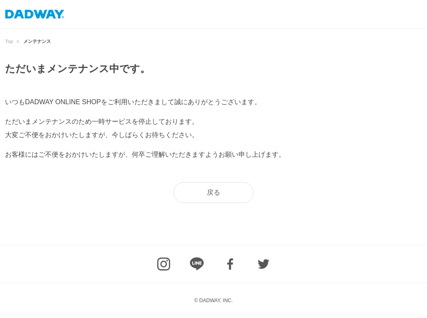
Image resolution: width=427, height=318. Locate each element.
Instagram (163, 263)
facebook (230, 263)
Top (9, 41)
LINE (196, 263)
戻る (213, 192)
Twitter (263, 263)
